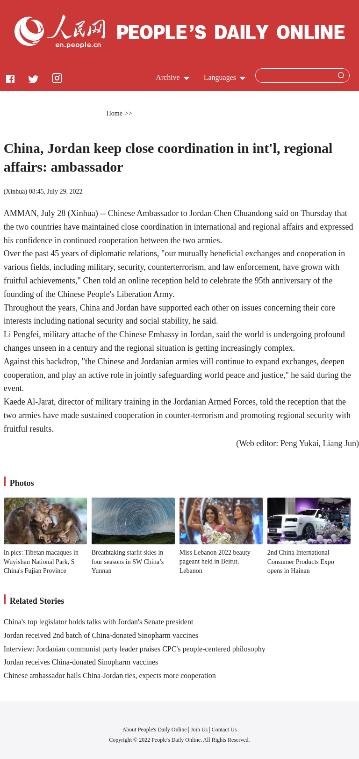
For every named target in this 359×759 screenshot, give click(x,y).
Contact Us (224, 729)
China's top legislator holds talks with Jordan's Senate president (99, 622)
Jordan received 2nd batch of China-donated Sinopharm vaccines (101, 635)
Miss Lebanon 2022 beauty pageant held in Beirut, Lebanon (215, 561)
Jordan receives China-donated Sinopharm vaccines (81, 662)
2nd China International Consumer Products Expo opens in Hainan (300, 561)
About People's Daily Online (154, 729)
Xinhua (15, 191)
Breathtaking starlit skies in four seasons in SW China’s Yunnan (128, 561)
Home (114, 113)
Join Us (200, 729)
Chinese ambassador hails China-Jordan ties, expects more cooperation (110, 675)
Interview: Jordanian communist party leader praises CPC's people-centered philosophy (135, 649)
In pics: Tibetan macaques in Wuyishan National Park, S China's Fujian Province (41, 561)
